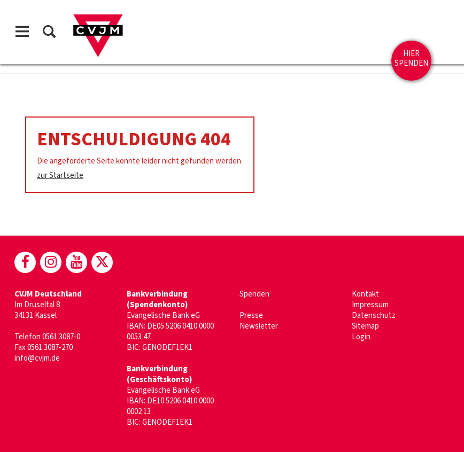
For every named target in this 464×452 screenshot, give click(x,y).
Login (361, 336)
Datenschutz (374, 315)
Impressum (370, 304)
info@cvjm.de (37, 358)
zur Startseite (60, 175)
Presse (251, 315)
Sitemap (365, 326)
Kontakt (365, 294)
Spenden (254, 294)
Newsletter (258, 326)
